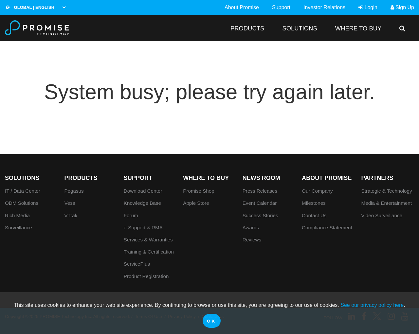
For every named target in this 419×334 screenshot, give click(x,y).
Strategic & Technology (386, 191)
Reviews (252, 239)
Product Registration (146, 276)
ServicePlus (137, 264)
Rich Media (17, 215)
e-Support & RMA (143, 227)
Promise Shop (198, 191)
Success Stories (260, 215)
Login (367, 7)
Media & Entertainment (386, 203)
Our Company (317, 191)
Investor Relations (324, 7)
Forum (131, 215)
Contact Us (314, 215)
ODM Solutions (21, 203)
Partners (377, 178)
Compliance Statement (327, 227)
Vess (69, 203)
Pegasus (73, 191)
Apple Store (196, 203)
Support (281, 7)
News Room (261, 178)
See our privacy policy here (372, 305)
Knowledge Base (142, 203)
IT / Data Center (22, 191)
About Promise (242, 7)
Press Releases (260, 191)
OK (211, 321)
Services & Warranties (148, 239)
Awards (251, 227)
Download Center (143, 191)
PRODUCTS (247, 28)
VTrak (70, 215)
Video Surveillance (382, 215)
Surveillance (18, 227)
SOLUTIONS (299, 28)
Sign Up (402, 7)
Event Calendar (260, 203)
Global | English (30, 7)
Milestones (314, 203)
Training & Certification (149, 252)
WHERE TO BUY (358, 28)
